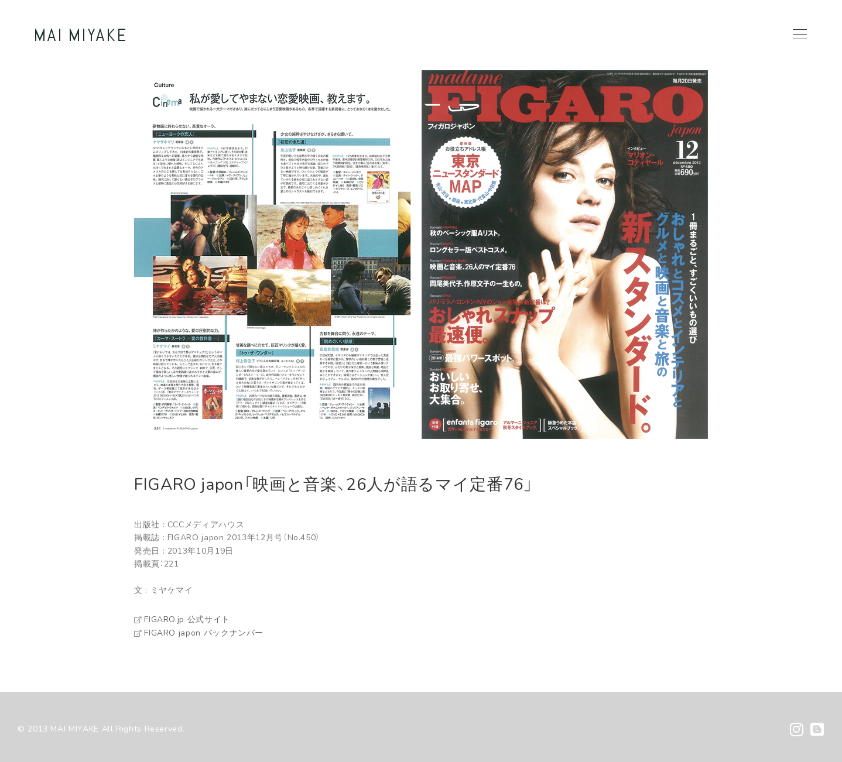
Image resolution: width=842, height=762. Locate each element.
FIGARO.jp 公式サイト (182, 619)
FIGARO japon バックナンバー (198, 633)
